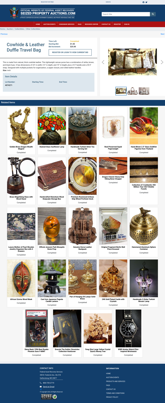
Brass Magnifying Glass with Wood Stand (21, 198)
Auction (10, 29)
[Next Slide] (162, 62)
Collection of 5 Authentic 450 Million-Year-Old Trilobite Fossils (144, 187)
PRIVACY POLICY (112, 397)
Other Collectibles (33, 29)
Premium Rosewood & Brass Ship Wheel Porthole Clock (82, 198)
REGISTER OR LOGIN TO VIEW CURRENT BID (70, 52)
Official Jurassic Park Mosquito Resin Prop (51, 248)
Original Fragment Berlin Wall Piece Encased (113, 248)
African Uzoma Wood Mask (21, 299)
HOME (38, 24)
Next (162, 34)
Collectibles (19, 29)
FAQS (108, 385)
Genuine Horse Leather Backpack (82, 248)
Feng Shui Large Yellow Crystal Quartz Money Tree (97, 351)
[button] (121, 91)
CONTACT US (106, 24)
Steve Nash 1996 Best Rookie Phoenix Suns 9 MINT (36, 351)
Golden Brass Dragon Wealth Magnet (21, 148)
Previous (4, 34)
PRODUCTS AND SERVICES (115, 381)
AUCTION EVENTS (49, 24)
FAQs (79, 24)
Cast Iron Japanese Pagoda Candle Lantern (52, 300)
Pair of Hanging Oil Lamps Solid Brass (82, 298)
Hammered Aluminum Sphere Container (144, 248)
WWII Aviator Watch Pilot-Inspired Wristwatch (128, 351)
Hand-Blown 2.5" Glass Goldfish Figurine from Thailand (144, 148)
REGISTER (117, 24)
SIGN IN (126, 24)
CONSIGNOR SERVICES (66, 24)
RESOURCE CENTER (91, 24)
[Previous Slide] (103, 62)
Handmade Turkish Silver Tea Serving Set (82, 148)
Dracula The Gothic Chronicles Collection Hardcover (67, 351)
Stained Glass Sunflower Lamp (51, 147)
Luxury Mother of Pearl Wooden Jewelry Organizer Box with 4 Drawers (21, 249)
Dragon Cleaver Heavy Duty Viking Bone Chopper (113, 178)
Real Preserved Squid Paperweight (113, 148)
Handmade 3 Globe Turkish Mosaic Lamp (144, 300)
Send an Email (48, 387)
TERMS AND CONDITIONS (115, 393)
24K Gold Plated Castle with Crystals (113, 300)
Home (2, 29)
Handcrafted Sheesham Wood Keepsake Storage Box (52, 198)
